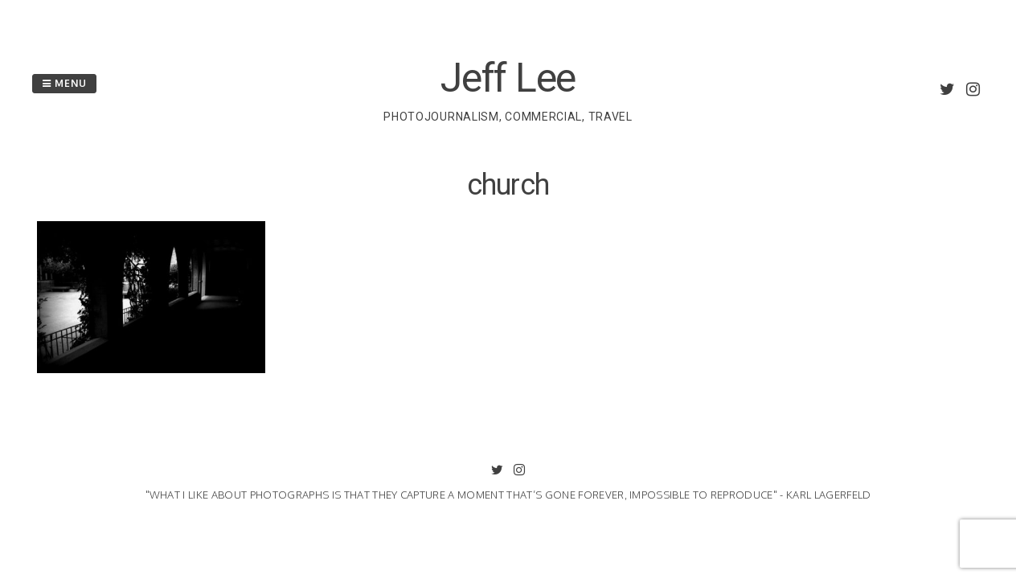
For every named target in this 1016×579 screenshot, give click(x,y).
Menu (64, 83)
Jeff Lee (508, 78)
